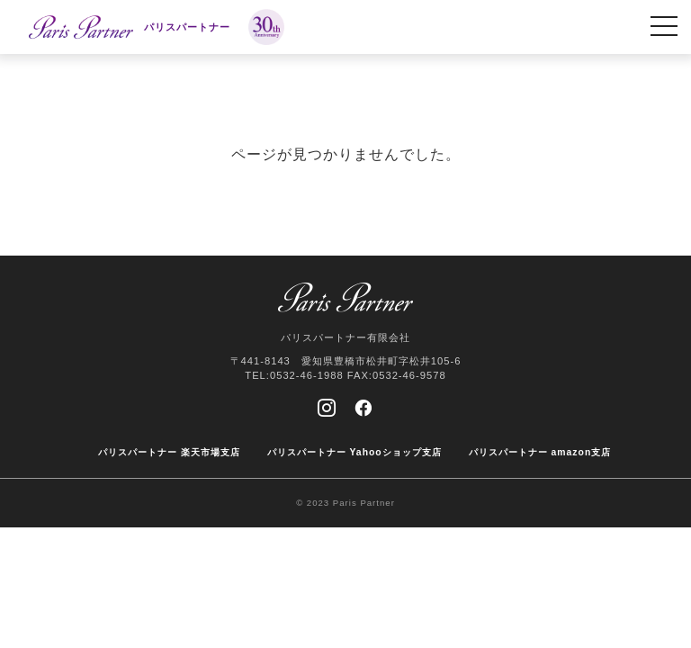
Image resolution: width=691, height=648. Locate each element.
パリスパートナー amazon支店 (540, 452)
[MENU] (664, 27)
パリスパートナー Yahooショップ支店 (354, 452)
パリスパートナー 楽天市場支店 (169, 452)
